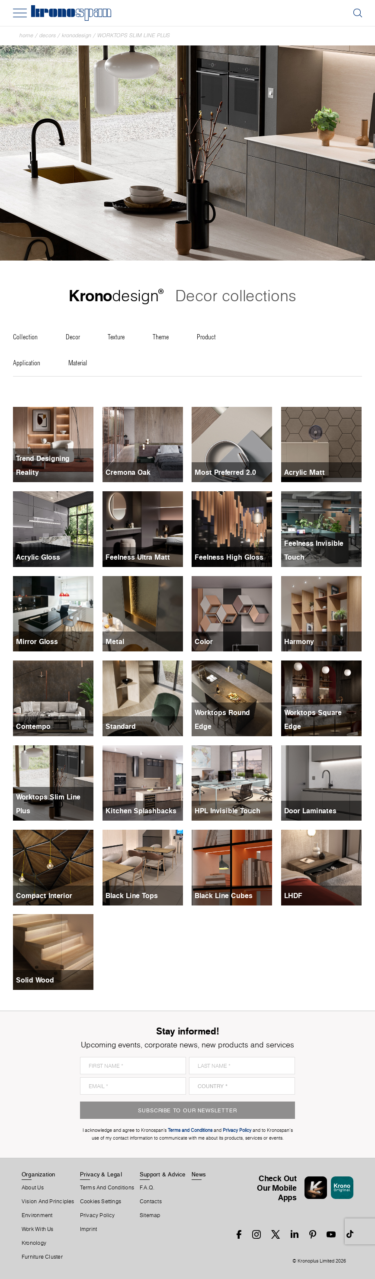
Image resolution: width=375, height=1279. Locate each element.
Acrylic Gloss (38, 557)
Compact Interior (44, 895)
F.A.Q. (147, 1187)
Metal (115, 641)
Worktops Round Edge (222, 719)
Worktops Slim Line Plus (133, 35)
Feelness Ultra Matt (138, 557)
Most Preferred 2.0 (225, 472)
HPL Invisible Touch (227, 810)
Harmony (299, 641)
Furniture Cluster (42, 1256)
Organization (38, 1174)
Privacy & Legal (101, 1174)
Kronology (34, 1243)
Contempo (33, 726)
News (199, 1174)
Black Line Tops (132, 895)
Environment (37, 1215)
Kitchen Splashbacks (141, 810)
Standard (121, 726)
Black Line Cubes (224, 895)
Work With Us (38, 1229)
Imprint (88, 1229)
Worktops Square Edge (313, 719)
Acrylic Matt (304, 472)
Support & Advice (163, 1174)
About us (33, 1187)
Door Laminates (310, 810)
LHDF (293, 895)
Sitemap (150, 1215)
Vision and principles (48, 1201)
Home (26, 35)
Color (204, 641)
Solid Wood (35, 980)
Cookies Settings (101, 1201)
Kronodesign (76, 35)
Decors (47, 35)
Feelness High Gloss (229, 557)
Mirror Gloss (37, 641)
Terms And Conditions (107, 1187)
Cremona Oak (128, 472)
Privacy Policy (97, 1215)
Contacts (151, 1201)
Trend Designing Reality (43, 465)
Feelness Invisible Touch (313, 550)
